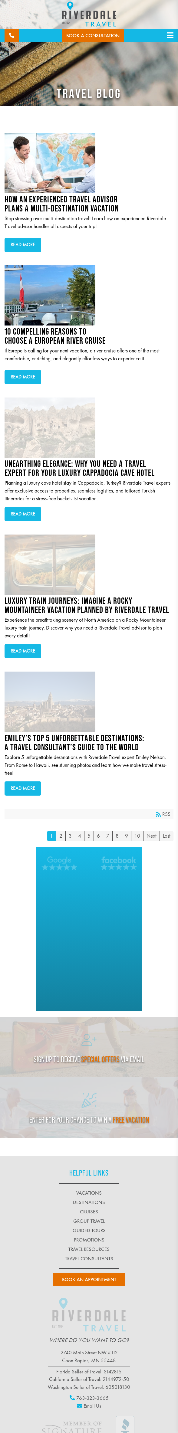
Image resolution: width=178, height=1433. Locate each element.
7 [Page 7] (107, 836)
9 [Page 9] (126, 836)
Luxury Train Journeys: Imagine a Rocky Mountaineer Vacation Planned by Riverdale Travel (87, 565)
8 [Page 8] (117, 836)
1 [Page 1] (51, 836)
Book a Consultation (93, 35)
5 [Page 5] (89, 836)
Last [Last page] (166, 836)
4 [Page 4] (79, 836)
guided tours (89, 1230)
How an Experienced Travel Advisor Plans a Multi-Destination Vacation (87, 163)
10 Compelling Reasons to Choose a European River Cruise (87, 295)
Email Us (89, 1406)
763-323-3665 (89, 1398)
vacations (89, 1193)
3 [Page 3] (70, 836)
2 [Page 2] (60, 836)
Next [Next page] (152, 836)
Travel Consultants (89, 1258)
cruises (89, 1212)
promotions (89, 1240)
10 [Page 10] (137, 836)
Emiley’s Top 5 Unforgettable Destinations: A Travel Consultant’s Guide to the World (87, 702)
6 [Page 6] (98, 836)
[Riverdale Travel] (89, 15)
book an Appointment (89, 1279)
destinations (89, 1202)
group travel (89, 1221)
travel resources (89, 1249)
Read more (23, 245)
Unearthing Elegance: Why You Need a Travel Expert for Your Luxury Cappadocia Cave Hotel (87, 428)
